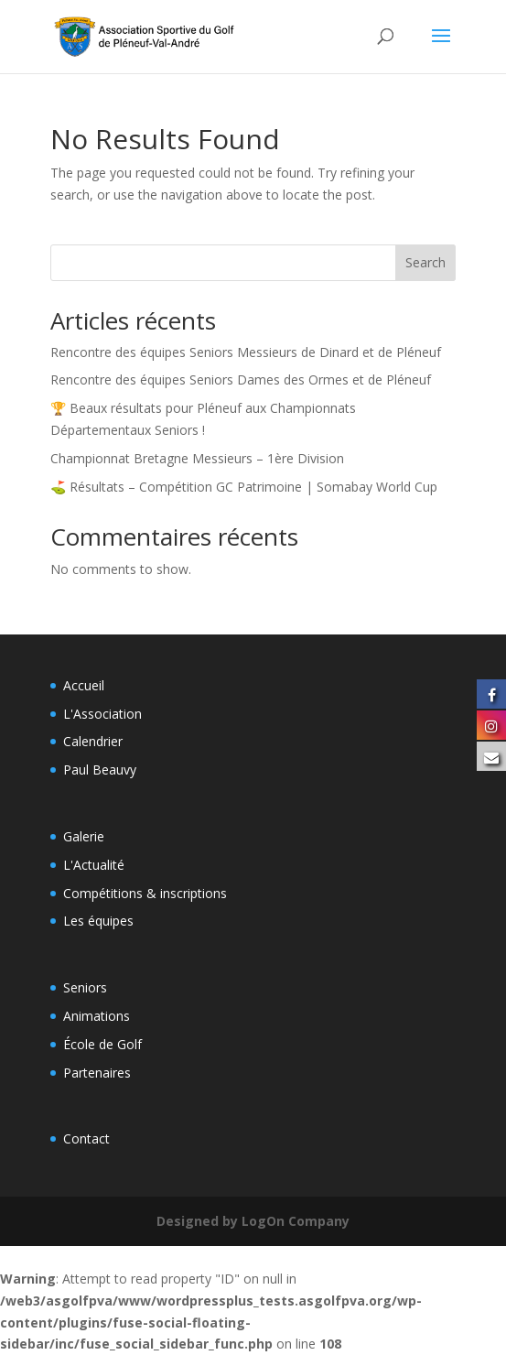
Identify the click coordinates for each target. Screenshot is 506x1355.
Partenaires (97, 1072)
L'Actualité (93, 864)
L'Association (102, 713)
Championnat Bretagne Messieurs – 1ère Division (197, 458)
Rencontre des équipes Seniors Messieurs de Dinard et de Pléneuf (245, 352)
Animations (96, 1015)
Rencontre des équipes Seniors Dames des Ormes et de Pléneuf (240, 379)
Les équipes (98, 920)
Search (425, 262)
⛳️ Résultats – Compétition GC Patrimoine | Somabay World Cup (243, 486)
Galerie (83, 836)
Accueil (83, 685)
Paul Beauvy (99, 769)
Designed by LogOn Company (253, 1221)
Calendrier (93, 741)
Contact (86, 1138)
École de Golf (102, 1044)
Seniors (85, 987)
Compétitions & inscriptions (145, 893)
